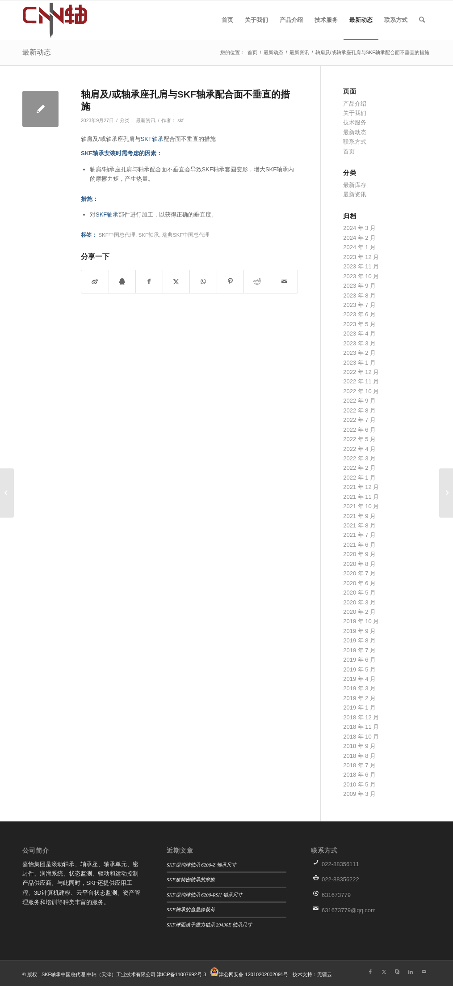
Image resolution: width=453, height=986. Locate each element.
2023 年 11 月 (361, 266)
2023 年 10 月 (361, 276)
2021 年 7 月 (359, 534)
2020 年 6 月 (359, 583)
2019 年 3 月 (359, 688)
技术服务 (354, 122)
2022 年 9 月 (359, 400)
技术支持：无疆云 (312, 974)
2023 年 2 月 (359, 352)
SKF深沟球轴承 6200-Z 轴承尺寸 (201, 864)
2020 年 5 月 (359, 592)
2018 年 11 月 (361, 726)
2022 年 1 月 (359, 477)
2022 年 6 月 (359, 429)
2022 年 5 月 (359, 439)
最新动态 (36, 52)
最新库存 (354, 185)
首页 (349, 151)
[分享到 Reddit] (257, 281)
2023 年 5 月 (359, 324)
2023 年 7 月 (359, 305)
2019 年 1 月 (359, 707)
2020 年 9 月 (359, 554)
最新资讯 (145, 120)
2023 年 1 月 (359, 362)
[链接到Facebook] (370, 971)
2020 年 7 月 (359, 573)
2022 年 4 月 (359, 449)
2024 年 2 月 (359, 237)
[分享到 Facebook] (149, 281)
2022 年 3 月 (359, 458)
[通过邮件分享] (284, 281)
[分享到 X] (176, 281)
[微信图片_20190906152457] (65, 20)
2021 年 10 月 (361, 506)
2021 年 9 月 (359, 516)
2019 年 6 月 (359, 659)
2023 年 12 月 (361, 257)
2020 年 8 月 (359, 564)
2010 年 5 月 (359, 784)
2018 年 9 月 (359, 746)
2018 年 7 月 (359, 765)
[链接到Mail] (424, 971)
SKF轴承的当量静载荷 (191, 909)
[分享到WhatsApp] (203, 281)
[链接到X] (383, 971)
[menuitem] (227, 20)
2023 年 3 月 (359, 343)
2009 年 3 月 (359, 793)
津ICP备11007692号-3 (181, 974)
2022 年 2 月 (359, 467)
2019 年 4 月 (359, 679)
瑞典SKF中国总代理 (186, 235)
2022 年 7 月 (359, 419)
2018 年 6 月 (359, 774)
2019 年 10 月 (361, 621)
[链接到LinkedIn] (410, 971)
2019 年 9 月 (359, 631)
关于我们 (354, 113)
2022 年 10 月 (361, 391)
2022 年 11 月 (361, 381)
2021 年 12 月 (361, 487)
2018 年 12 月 (361, 717)
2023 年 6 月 (359, 314)
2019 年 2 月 (359, 698)
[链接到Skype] (397, 971)
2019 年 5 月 (359, 669)
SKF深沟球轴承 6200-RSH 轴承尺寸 (205, 894)
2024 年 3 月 (359, 228)
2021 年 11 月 (361, 496)
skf (180, 120)
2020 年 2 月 (359, 611)
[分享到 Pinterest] (230, 281)
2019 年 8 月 (359, 640)
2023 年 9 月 (359, 285)
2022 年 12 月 (361, 372)
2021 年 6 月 (359, 544)
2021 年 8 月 (359, 525)
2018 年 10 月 (361, 736)
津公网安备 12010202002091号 (253, 974)
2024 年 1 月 (359, 247)
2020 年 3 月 (359, 602)
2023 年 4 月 (359, 333)
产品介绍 (354, 103)
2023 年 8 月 (359, 295)
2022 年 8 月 (359, 410)
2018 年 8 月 (359, 755)
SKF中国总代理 (116, 235)
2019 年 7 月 (359, 650)
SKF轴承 (152, 139)
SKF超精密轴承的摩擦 (191, 879)
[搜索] (422, 20)
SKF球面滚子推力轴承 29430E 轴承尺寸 (209, 924)
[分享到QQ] (122, 281)
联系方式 (354, 141)
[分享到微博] (95, 281)
